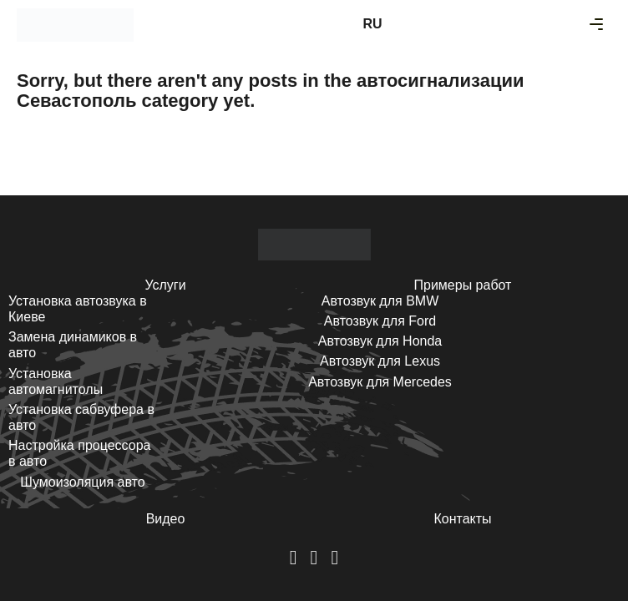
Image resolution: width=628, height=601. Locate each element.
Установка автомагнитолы (55, 381)
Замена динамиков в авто (72, 345)
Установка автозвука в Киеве (77, 309)
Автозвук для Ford (380, 321)
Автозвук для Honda (380, 341)
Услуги (164, 285)
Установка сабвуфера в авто (81, 417)
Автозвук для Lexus (380, 361)
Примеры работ (463, 285)
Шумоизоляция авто (82, 482)
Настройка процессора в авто (79, 453)
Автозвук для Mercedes (380, 382)
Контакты (462, 519)
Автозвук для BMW (380, 301)
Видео (165, 519)
